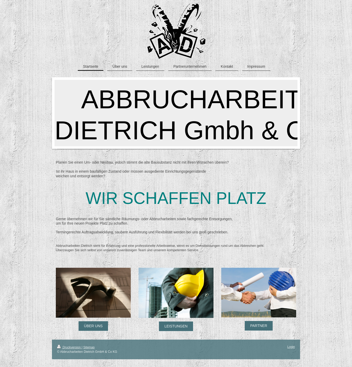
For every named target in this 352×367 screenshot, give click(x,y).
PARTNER (258, 326)
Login (291, 347)
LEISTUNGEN (175, 326)
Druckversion (69, 347)
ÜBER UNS (93, 326)
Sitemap (89, 347)
